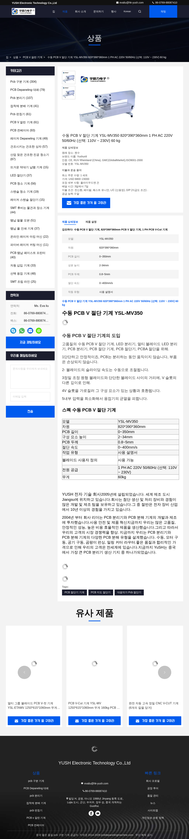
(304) (23, 81)
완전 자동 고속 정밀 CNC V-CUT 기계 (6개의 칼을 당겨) (153, 705)
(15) (29, 167)
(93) (22, 130)
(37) (21, 175)
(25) (23, 281)
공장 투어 (152, 788)
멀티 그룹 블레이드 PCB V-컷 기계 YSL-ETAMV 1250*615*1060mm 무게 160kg (32, 706)
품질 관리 (152, 795)
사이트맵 (153, 810)
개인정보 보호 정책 (153, 817)
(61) (20, 114)
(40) (27, 255)
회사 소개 (80, 11)
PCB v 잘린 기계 (32, 57)
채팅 (163, 11)
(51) (23, 220)
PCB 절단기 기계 (74, 592)
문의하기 (98, 11)
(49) (29, 138)
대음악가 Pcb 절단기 (129, 592)
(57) (29, 146)
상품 (15, 57)
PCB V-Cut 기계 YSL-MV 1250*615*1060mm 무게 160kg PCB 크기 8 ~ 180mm (94, 706)
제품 (65, 11)
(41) (24, 106)
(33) (23, 265)
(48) (23, 273)
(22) (29, 236)
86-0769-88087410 (164, 2)
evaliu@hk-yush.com (130, 2)
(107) (21, 97)
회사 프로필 (153, 780)
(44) (29, 210)
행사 (113, 11)
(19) (24, 191)
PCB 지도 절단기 (101, 592)
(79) (27, 89)
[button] (24, 672)
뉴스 (152, 803)
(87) (29, 157)
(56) (23, 183)
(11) (29, 244)
